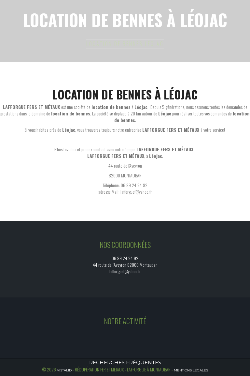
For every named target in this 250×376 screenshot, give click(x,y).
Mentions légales (191, 370)
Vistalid (64, 370)
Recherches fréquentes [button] (125, 362)
